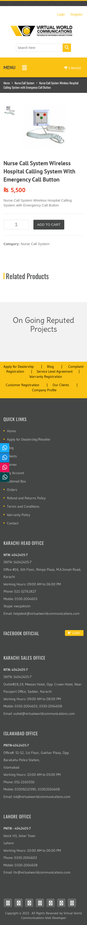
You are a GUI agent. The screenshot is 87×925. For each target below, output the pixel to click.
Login (61, 14)
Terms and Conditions (23, 506)
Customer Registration (22, 385)
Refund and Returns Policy (26, 498)
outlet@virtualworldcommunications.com (44, 713)
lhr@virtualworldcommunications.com (42, 872)
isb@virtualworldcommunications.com (42, 796)
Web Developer (55, 918)
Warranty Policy (18, 515)
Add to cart (49, 224)
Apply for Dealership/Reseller (29, 439)
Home (6, 83)
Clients (12, 456)
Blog (50, 366)
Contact (13, 523)
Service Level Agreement (55, 371)
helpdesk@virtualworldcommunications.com (46, 613)
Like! (74, 633)
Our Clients (61, 385)
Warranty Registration (45, 376)
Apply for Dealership (18, 366)
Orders (12, 489)
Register (77, 14)
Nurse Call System (24, 83)
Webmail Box (16, 481)
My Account (15, 473)
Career (12, 464)
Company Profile (44, 390)
